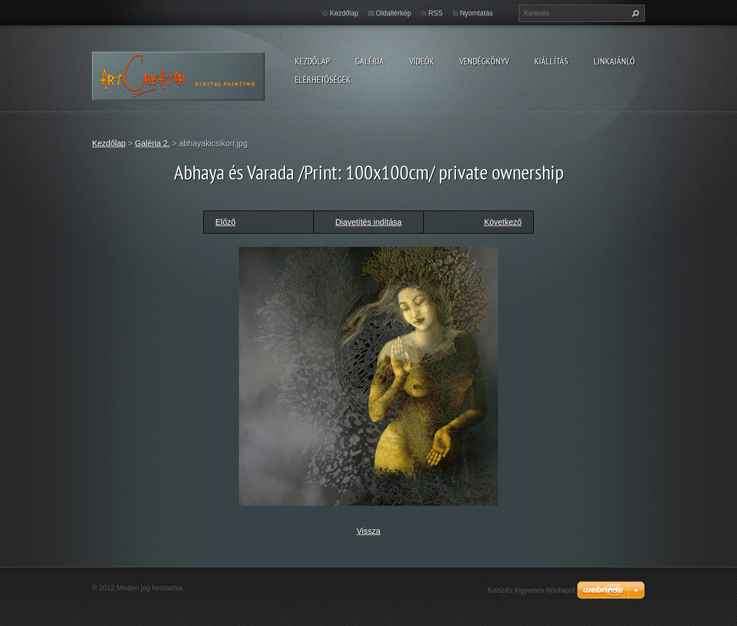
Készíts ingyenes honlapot (531, 590)
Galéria (369, 61)
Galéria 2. (152, 143)
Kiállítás (551, 61)
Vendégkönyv (484, 61)
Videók (421, 61)
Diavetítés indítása (368, 222)
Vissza (369, 531)
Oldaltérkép (393, 13)
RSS (435, 13)
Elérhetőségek (323, 79)
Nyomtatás (476, 13)
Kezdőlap (312, 61)
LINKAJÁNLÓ (614, 61)
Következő (503, 222)
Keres (634, 13)
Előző (225, 222)
